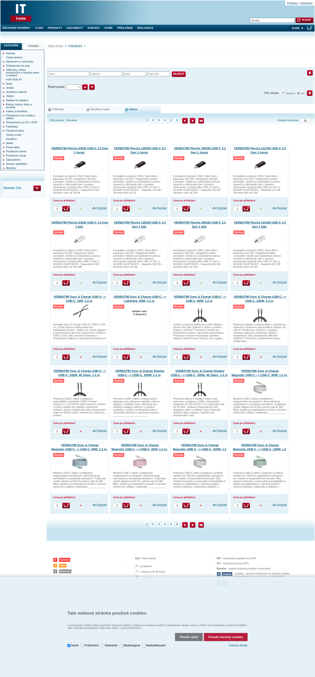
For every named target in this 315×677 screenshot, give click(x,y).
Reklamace (145, 27)
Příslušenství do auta (18, 65)
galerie (133, 109)
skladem (291, 93)
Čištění (10, 96)
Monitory (11, 168)
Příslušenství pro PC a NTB (21, 122)
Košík (109, 27)
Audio (9, 83)
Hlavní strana (55, 45)
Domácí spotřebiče (16, 163)
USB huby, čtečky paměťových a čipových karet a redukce (22, 72)
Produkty (55, 27)
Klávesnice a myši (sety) (19, 61)
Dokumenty (75, 27)
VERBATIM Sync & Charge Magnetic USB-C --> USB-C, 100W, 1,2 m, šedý (199, 449)
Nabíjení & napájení (17, 100)
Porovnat (101, 207)
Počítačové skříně (16, 151)
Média (9, 143)
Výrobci (33, 46)
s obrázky (58, 109)
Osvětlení (11, 139)
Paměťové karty (15, 130)
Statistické (111, 639)
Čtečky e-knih (13, 134)
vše (303, 93)
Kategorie (11, 45)
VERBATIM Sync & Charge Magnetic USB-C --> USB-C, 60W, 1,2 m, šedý (259, 375)
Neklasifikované (156, 639)
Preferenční (92, 639)
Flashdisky (12, 126)
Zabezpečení (13, 159)
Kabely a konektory (17, 111)
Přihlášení (125, 27)
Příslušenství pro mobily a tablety (20, 117)
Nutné (75, 639)
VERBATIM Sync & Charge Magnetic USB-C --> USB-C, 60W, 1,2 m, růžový (139, 449)
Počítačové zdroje (16, 155)
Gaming (10, 53)
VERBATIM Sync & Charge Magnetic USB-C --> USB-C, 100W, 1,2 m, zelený (259, 449)
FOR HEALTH (14, 79)
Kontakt (94, 27)
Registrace (307, 3)
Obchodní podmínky (16, 27)
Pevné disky (13, 147)
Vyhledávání (75, 45)
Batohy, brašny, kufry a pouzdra (19, 106)
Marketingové (132, 639)
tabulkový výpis (99, 109)
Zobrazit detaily (238, 639)
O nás (39, 27)
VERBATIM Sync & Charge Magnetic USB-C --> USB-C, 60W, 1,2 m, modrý (79, 449)
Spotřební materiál (16, 92)
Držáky (10, 87)
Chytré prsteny (14, 57)
